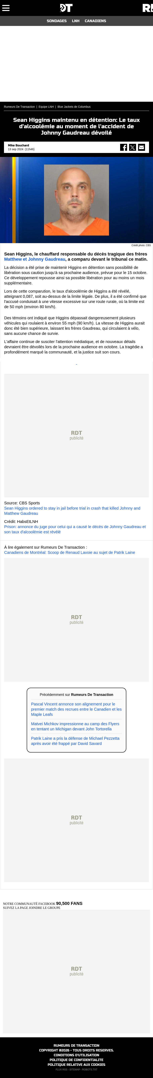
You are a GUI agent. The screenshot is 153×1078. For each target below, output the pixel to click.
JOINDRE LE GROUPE (44, 907)
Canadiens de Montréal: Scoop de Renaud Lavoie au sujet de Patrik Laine (69, 552)
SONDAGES (57, 21)
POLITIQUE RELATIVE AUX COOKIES (76, 1065)
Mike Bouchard (18, 145)
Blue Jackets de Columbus (74, 106)
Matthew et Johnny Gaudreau (34, 259)
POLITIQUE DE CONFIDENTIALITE (76, 1060)
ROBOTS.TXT (89, 1069)
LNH (75, 21)
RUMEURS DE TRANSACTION (76, 1045)
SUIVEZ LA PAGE (16, 907)
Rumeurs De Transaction (19, 106)
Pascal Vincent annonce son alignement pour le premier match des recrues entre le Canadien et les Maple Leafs (76, 709)
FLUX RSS (61, 1069)
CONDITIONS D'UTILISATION (76, 1055)
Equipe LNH (46, 106)
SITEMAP (75, 1069)
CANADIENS (95, 21)
